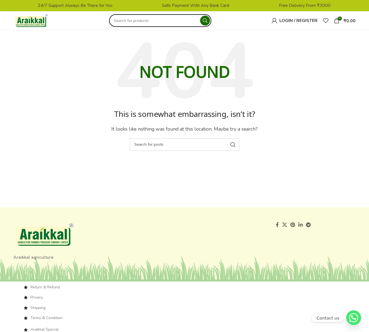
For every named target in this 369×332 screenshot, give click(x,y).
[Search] (163, 22)
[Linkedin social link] (300, 228)
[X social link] (284, 228)
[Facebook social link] (277, 228)
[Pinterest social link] (293, 228)
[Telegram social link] (308, 228)
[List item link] (184, 291)
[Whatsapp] (353, 317)
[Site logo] (35, 22)
